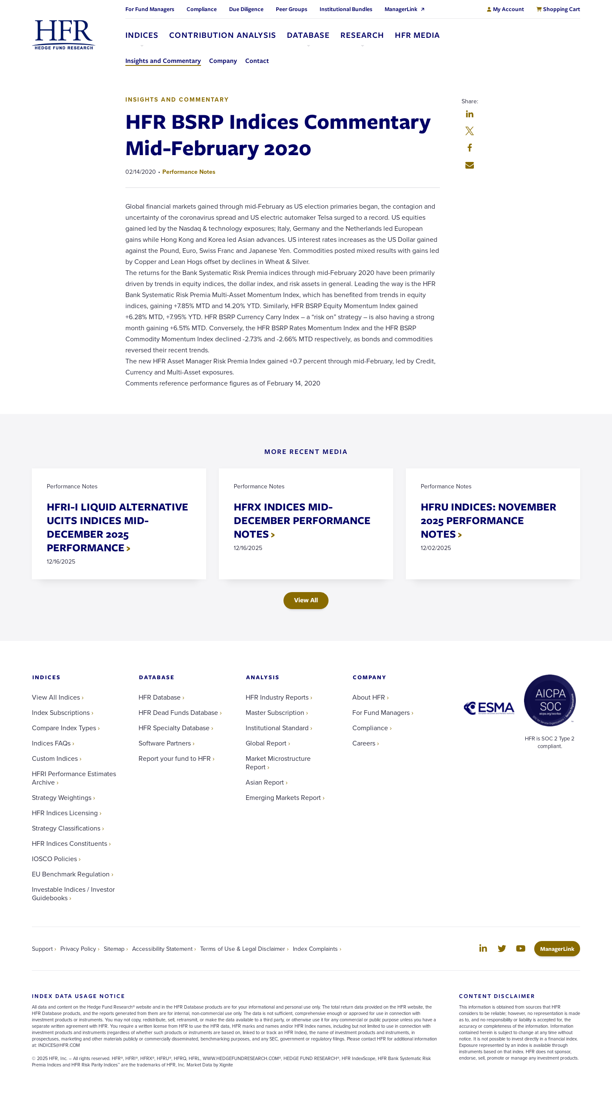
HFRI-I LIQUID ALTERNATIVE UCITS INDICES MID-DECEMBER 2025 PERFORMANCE (117, 526)
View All (306, 599)
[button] (469, 114)
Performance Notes (188, 171)
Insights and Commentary (177, 99)
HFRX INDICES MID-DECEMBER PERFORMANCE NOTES (302, 520)
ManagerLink (560, 948)
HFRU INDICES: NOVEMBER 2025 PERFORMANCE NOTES (488, 520)
